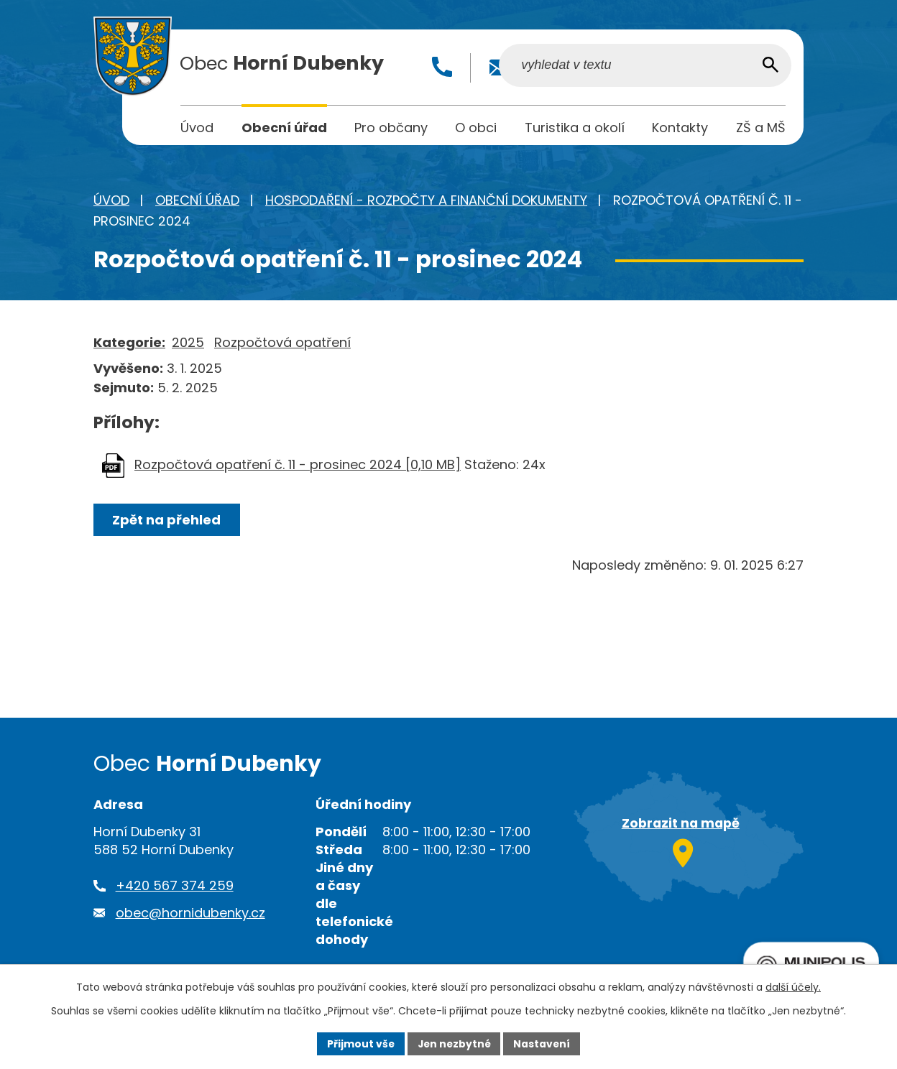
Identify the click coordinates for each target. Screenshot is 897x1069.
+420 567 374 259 (175, 888)
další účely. (793, 987)
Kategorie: (129, 344)
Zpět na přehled (167, 522)
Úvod (111, 202)
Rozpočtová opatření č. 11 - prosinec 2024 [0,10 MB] (297, 467)
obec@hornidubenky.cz (190, 914)
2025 (188, 344)
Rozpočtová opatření (282, 344)
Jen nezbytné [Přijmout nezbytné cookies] (454, 1043)
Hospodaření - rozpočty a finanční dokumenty (426, 202)
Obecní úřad (197, 202)
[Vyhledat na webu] (694, 66)
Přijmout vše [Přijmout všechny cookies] (359, 1043)
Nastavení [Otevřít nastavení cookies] (543, 1043)
